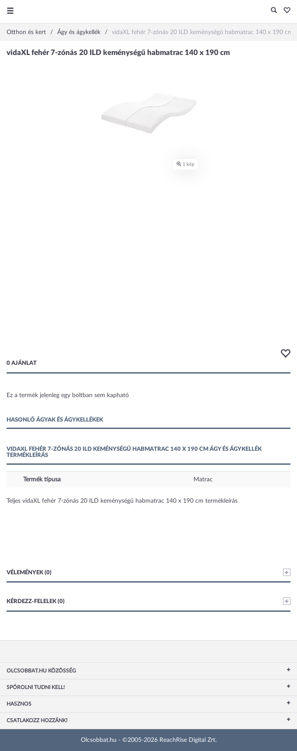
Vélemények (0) (148, 572)
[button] (284, 11)
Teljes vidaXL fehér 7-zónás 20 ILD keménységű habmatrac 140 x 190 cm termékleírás (122, 501)
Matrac (203, 480)
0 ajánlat (22, 363)
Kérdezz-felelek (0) (148, 601)
